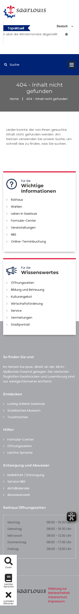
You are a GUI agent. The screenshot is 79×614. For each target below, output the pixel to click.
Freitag (13, 549)
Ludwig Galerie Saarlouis (26, 403)
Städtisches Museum (23, 410)
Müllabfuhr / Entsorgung (25, 475)
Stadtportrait (20, 324)
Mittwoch (15, 535)
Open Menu (71, 64)
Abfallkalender (18, 488)
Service (16, 310)
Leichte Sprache (20, 452)
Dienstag (15, 529)
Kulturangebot (21, 297)
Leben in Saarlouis (24, 213)
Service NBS (16, 481)
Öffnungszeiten (22, 283)
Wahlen (16, 207)
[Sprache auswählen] (60, 26)
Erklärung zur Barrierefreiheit (59, 591)
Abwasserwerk (18, 495)
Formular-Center (23, 220)
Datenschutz (57, 597)
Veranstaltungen (23, 227)
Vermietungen (21, 317)
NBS (13, 234)
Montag (14, 522)
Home (14, 99)
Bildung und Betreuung (27, 290)
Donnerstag (17, 542)
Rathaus (17, 200)
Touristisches (17, 417)
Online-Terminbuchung (28, 241)
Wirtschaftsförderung (27, 304)
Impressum (56, 601)
